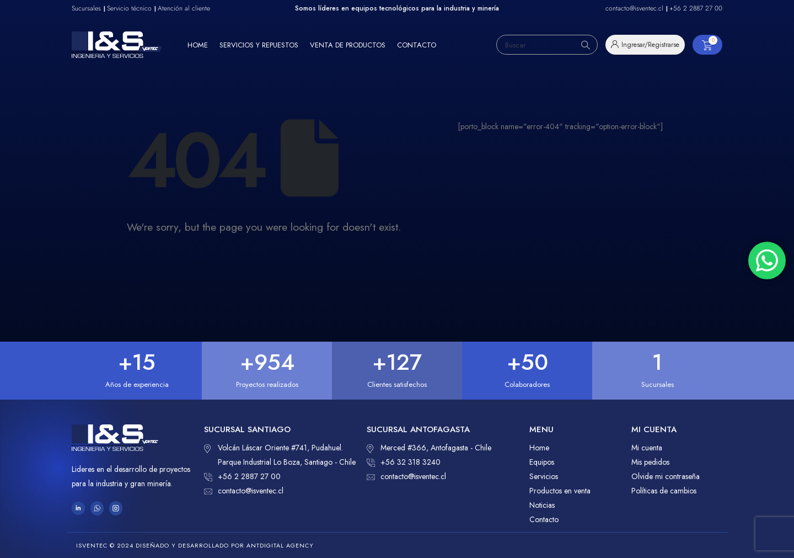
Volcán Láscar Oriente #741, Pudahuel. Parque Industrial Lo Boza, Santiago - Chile (280, 453)
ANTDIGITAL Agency (280, 545)
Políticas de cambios (663, 490)
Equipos (541, 461)
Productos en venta (560, 490)
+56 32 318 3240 (404, 462)
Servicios (543, 476)
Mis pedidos (650, 461)
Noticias (542, 505)
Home (197, 45)
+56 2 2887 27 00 (242, 476)
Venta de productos (347, 45)
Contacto (416, 45)
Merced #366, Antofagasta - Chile (429, 447)
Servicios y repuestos (258, 45)
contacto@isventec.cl (243, 490)
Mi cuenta (646, 447)
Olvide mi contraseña (665, 476)
